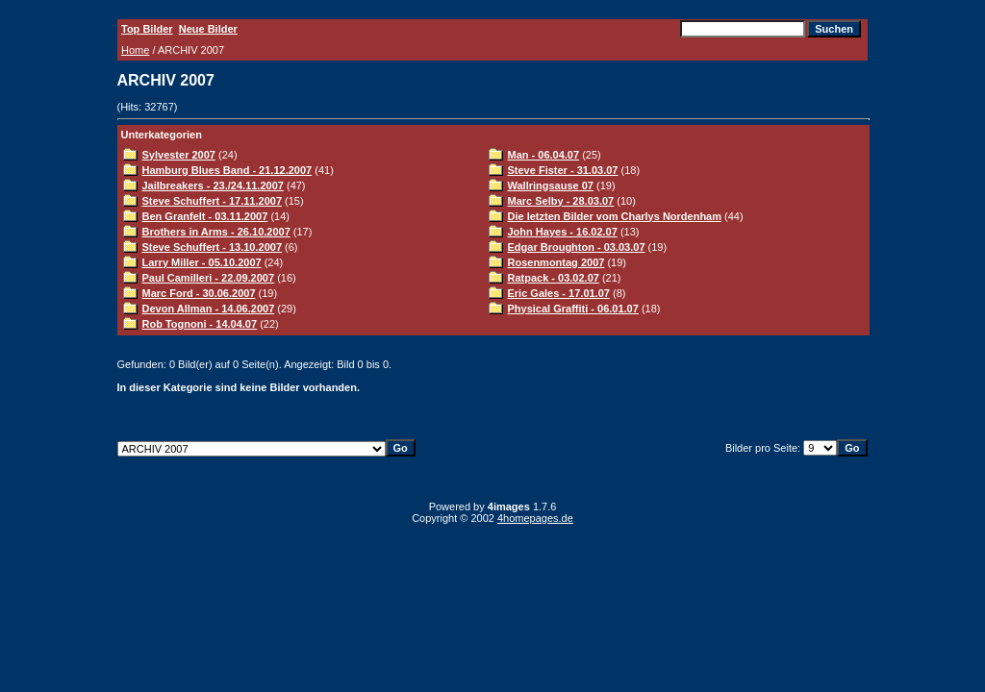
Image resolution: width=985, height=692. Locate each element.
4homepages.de (535, 518)
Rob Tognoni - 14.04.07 (200, 324)
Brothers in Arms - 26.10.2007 (216, 231)
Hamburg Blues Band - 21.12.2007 (227, 170)
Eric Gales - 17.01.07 (559, 293)
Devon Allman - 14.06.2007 (208, 308)
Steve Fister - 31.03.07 (563, 170)
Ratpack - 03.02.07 (553, 278)
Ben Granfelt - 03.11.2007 (205, 216)
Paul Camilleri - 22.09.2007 (208, 278)
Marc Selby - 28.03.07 (561, 201)
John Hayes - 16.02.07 (563, 231)
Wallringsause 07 (551, 185)
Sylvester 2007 (178, 155)
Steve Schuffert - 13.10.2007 (212, 247)
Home (135, 50)
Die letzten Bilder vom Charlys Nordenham (615, 216)
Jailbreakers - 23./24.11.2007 (213, 185)
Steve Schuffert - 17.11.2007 (212, 201)
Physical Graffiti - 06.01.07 (573, 308)
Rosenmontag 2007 (556, 262)
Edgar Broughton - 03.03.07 (576, 247)
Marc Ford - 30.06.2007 (199, 293)
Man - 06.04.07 (544, 155)
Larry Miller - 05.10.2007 (202, 262)
